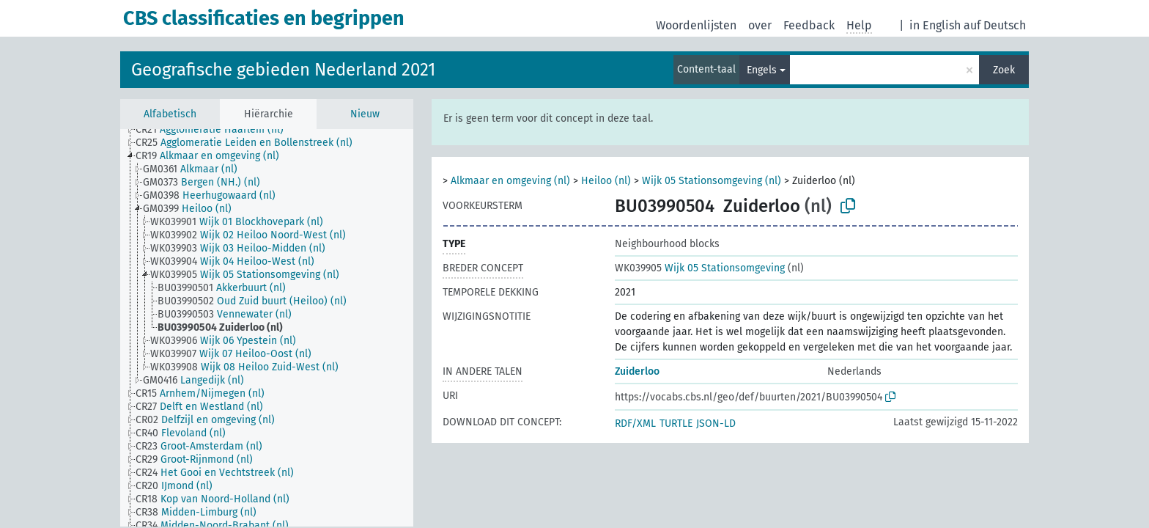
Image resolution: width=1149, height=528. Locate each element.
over (760, 25)
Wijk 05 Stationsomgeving (700, 268)
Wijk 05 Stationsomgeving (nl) (711, 181)
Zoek (1004, 70)
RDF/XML (635, 423)
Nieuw (365, 114)
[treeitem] (216, 129)
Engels (762, 70)
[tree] (266, 328)
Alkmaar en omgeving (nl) (510, 181)
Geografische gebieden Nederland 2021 (283, 69)
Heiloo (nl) (606, 181)
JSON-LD (716, 423)
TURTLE (676, 423)
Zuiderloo (637, 371)
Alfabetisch (170, 114)
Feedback (809, 25)
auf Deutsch (995, 25)
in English (935, 25)
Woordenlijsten (696, 25)
